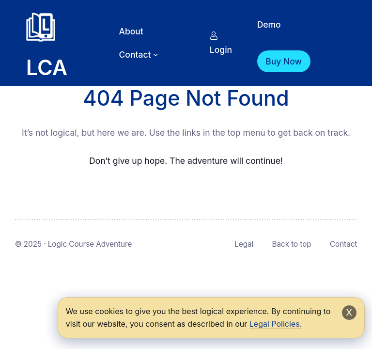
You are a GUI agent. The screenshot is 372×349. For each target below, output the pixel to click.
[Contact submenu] (155, 54)
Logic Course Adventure (90, 244)
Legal (243, 244)
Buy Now (283, 61)
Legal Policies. (275, 324)
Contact (343, 244)
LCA (46, 67)
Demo (269, 24)
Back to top (291, 244)
